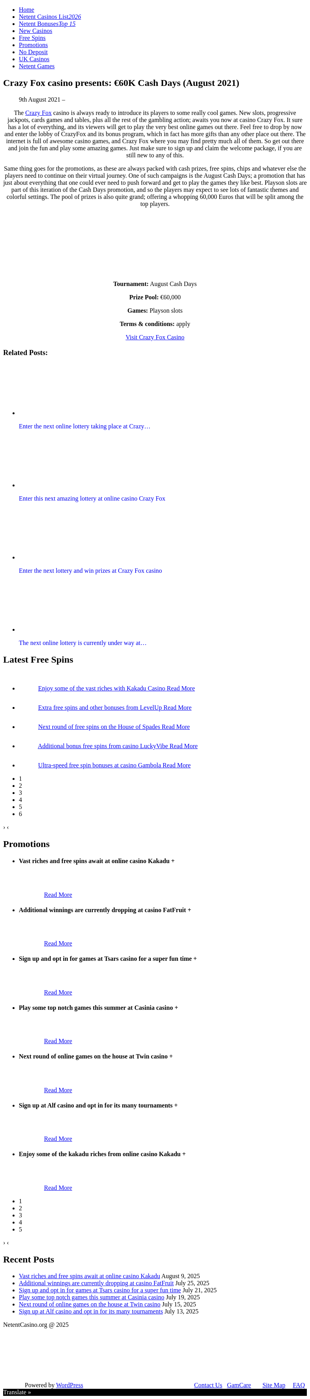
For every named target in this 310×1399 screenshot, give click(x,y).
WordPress (69, 1385)
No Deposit (33, 52)
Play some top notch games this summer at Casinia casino (91, 1297)
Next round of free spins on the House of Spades (100, 726)
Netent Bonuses (47, 23)
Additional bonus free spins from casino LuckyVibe (103, 746)
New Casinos (35, 30)
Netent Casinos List (50, 16)
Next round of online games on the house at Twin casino (89, 1304)
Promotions (33, 45)
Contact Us (208, 1385)
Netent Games (37, 66)
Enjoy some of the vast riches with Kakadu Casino (102, 688)
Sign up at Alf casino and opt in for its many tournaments (91, 1311)
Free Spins (32, 38)
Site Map (273, 1385)
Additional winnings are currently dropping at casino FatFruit (96, 1283)
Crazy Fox (38, 112)
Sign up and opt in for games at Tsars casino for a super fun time (100, 1290)
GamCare (239, 1385)
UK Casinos (34, 59)
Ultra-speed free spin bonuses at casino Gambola (100, 765)
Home (26, 9)
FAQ (299, 1385)
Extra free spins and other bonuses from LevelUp (100, 707)
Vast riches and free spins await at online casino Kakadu (89, 1276)
